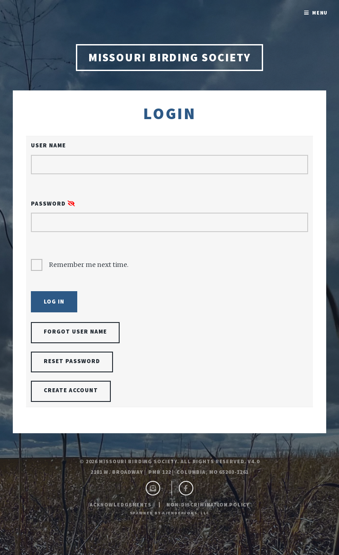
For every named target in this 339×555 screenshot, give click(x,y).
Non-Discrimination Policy (207, 504)
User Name (48, 145)
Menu (320, 12)
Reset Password (72, 361)
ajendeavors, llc (185, 513)
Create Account (71, 390)
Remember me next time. (88, 265)
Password (53, 203)
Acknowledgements (120, 504)
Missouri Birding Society (169, 57)
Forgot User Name (75, 331)
